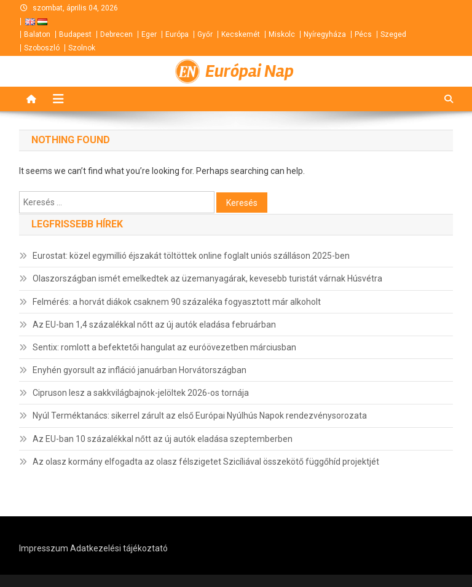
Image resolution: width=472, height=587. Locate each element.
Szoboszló (42, 48)
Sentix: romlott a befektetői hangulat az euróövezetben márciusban (164, 347)
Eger (149, 34)
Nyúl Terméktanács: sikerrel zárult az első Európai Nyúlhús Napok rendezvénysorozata (200, 415)
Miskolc (282, 34)
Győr (205, 34)
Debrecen (116, 34)
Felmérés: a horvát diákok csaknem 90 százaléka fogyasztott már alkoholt (177, 302)
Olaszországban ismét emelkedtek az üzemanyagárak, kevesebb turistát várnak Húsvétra (207, 278)
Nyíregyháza (325, 34)
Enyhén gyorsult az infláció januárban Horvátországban (139, 370)
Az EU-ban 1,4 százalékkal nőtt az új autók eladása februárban (154, 324)
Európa (177, 34)
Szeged (393, 34)
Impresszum (43, 548)
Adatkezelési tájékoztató (119, 548)
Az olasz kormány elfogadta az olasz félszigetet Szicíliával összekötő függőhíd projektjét (206, 462)
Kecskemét (240, 34)
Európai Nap (249, 71)
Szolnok (81, 48)
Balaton (37, 34)
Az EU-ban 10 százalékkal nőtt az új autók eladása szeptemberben (163, 439)
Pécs (363, 34)
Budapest (75, 34)
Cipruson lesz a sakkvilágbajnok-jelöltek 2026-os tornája (141, 393)
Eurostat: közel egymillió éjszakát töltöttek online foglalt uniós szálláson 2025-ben (191, 256)
